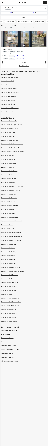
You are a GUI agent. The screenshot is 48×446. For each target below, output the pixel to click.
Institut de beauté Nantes (8, 96)
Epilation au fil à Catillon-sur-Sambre (12, 144)
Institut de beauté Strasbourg (10, 108)
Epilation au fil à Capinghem (9, 140)
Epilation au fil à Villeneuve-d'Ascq (11, 302)
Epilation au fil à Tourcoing (9, 290)
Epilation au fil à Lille (7, 225)
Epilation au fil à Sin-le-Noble (9, 282)
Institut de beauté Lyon (8, 85)
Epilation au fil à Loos (7, 228)
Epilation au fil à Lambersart (9, 217)
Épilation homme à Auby (8, 342)
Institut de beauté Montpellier (10, 92)
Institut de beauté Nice (8, 100)
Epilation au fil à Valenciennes (10, 298)
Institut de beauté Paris (8, 104)
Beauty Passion (7, 49)
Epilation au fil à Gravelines (9, 194)
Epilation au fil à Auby (7, 338)
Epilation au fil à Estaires (8, 178)
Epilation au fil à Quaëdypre (9, 252)
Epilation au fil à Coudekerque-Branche (12, 151)
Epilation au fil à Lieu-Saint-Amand (11, 221)
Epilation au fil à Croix (7, 155)
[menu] (2, 2)
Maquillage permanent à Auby (10, 349)
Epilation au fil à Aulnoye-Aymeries (11, 124)
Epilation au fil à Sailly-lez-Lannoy (11, 267)
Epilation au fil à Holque (8, 213)
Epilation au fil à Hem (7, 209)
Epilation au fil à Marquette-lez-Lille (11, 236)
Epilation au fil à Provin (8, 248)
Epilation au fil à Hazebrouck (9, 205)
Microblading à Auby (7, 353)
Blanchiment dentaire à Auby (9, 330)
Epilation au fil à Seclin (7, 279)
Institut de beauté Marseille (9, 88)
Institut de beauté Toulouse (9, 112)
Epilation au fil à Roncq (8, 259)
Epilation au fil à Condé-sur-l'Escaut (11, 148)
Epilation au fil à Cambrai (8, 132)
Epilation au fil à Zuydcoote (9, 321)
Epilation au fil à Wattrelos (9, 313)
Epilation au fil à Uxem (7, 294)
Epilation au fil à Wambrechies (10, 305)
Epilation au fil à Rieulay (8, 255)
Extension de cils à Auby (8, 345)
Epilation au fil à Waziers (8, 317)
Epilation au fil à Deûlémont (9, 163)
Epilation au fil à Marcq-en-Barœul (11, 232)
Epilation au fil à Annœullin (9, 121)
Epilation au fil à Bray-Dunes (9, 128)
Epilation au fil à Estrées (8, 182)
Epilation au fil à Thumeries (9, 286)
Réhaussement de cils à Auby (10, 361)
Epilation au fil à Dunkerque (9, 171)
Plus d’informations (24, 65)
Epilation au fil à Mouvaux (8, 244)
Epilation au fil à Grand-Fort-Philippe (12, 186)
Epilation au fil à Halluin (8, 202)
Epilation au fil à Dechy (8, 159)
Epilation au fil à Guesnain (9, 198)
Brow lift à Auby (6, 334)
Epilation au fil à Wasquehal (9, 309)
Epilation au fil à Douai (7, 167)
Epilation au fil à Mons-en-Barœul (11, 240)
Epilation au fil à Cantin (8, 136)
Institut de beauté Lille (7, 81)
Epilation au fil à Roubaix (8, 263)
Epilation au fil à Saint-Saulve (9, 275)
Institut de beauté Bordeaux (9, 77)
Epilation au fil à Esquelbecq (9, 175)
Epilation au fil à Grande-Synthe (10, 190)
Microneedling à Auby (7, 357)
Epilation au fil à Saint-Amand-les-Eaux (12, 271)
